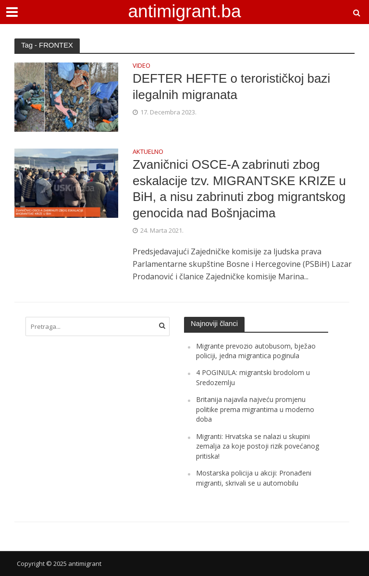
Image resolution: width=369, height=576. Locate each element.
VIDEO (141, 66)
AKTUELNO (148, 152)
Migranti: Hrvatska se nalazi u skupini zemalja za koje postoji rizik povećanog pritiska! (257, 446)
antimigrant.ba (184, 11)
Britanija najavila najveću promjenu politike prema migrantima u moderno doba (255, 409)
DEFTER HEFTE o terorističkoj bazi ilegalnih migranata (231, 86)
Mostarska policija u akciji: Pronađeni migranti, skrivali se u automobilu (253, 477)
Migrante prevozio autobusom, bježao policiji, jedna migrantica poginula (256, 350)
